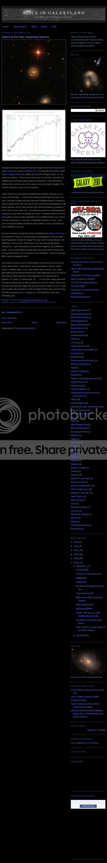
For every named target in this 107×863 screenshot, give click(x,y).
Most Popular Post (79, 424)
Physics (74, 450)
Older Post (61, 322)
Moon (73, 421)
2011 (76, 550)
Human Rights (77, 403)
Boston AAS (76, 331)
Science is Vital (78, 482)
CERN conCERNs (84, 608)
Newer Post (7, 322)
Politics (74, 464)
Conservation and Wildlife (82, 349)
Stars (73, 503)
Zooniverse (76, 528)
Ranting (74, 471)
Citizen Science (78, 346)
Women (74, 518)
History (74, 399)
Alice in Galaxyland (53, 13)
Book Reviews (77, 328)
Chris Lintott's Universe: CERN (85, 697)
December (81, 566)
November (81, 635)
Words (74, 521)
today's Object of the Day (13, 174)
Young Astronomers (80, 525)
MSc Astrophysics (79, 428)
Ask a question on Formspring (84, 743)
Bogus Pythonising (79, 324)
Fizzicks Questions (79, 364)
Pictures (74, 453)
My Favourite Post (79, 432)
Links (54, 26)
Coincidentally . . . (84, 569)
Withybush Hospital (79, 514)
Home (6, 26)
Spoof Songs (76, 500)
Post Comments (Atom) (24, 328)
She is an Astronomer (80, 485)
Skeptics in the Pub (79, 493)
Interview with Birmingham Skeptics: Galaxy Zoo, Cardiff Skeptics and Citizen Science (87, 713)
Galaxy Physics (78, 382)
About (34, 26)
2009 (76, 558)
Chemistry (75, 342)
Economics (76, 353)
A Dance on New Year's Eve (88, 574)
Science (74, 475)
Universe (75, 511)
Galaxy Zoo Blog (78, 700)
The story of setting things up (84, 282)
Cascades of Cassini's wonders (85, 290)
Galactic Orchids (78, 371)
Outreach (75, 442)
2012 (76, 546)
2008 (76, 562)
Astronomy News (78, 310)
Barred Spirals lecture (80, 297)
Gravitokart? (81, 582)
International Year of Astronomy (85, 406)
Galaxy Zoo (31, 171)
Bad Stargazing (78, 321)
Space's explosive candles (83, 279)
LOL (73, 417)
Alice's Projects (20, 26)
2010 (76, 554)
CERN (74, 339)
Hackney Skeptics (79, 389)
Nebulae (74, 435)
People (74, 446)
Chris (4, 217)
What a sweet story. (85, 604)
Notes (73, 439)
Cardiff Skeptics (78, 335)
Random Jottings (78, 468)
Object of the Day (56, 233)
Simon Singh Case (79, 489)
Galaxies (75, 375)
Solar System (77, 496)
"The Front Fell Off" (84, 593)
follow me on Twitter (96, 730)
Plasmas (75, 460)
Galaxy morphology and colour (26, 302)
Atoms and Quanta (79, 314)
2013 (76, 542)
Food (73, 367)
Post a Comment (9, 318)
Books (44, 26)
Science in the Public (80, 478)
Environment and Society (82, 360)
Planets (74, 457)
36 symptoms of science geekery (86, 275)
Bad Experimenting (79, 317)
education (75, 357)
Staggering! (81, 578)
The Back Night (78, 286)
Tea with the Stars (79, 507)
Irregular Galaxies (79, 410)
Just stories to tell (79, 414)
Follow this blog (88, 806)
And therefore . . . (79, 293)
